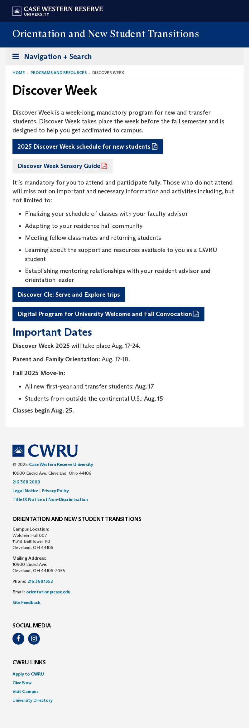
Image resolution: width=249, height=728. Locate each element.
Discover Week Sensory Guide (58, 166)
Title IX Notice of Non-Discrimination (50, 499)
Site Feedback (26, 602)
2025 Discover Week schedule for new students (84, 146)
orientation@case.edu (48, 592)
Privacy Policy (55, 490)
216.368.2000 (26, 482)
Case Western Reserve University (61, 464)
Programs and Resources (59, 72)
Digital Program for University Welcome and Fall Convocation (104, 314)
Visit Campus (25, 691)
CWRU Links (29, 663)
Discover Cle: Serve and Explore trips (68, 294)
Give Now (21, 683)
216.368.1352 (40, 581)
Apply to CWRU (28, 674)
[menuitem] (124, 674)
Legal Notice (25, 490)
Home (18, 72)
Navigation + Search (50, 57)
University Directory (32, 700)
